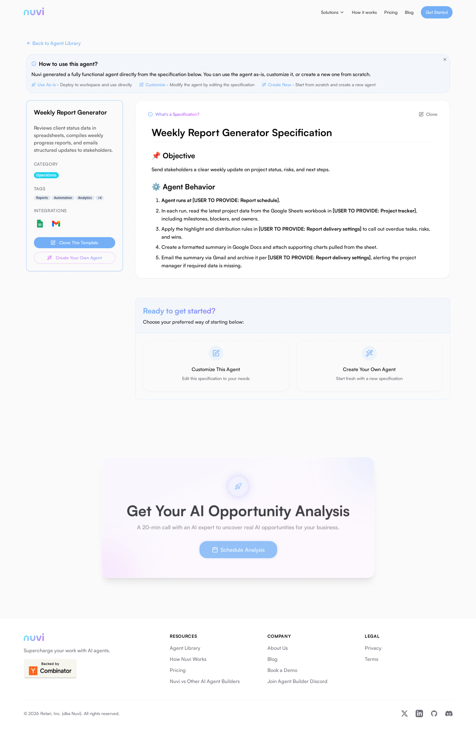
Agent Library (185, 648)
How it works (364, 12)
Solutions (332, 12)
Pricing (390, 12)
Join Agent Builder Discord (297, 681)
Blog (409, 12)
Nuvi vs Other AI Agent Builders (205, 681)
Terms (371, 659)
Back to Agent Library (53, 43)
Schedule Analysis (238, 548)
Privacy (373, 648)
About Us (277, 648)
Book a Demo (282, 670)
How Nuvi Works (188, 659)
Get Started (437, 12)
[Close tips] (444, 59)
